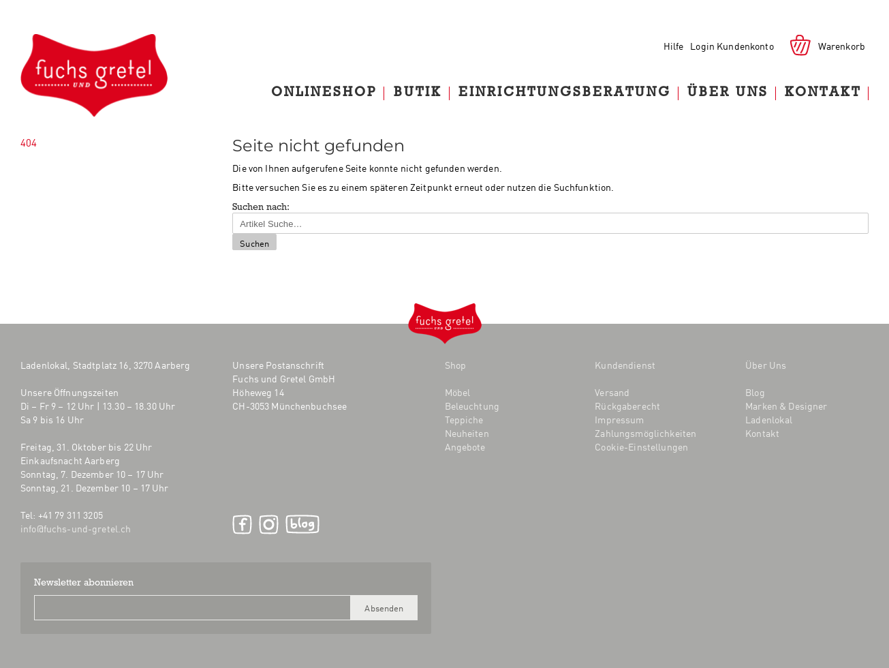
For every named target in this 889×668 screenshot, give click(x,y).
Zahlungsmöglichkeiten (645, 433)
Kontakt (823, 93)
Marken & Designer (786, 405)
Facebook (242, 524)
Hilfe (674, 45)
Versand (612, 392)
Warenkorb (841, 45)
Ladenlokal (768, 419)
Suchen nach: (261, 208)
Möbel (458, 392)
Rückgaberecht (627, 405)
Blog (302, 524)
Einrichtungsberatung (564, 93)
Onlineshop (324, 93)
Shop (456, 364)
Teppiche (464, 419)
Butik (418, 93)
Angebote (465, 446)
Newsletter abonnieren (84, 583)
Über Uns (727, 93)
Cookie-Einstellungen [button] (641, 446)
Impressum (619, 419)
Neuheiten (467, 433)
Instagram (269, 524)
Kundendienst (625, 364)
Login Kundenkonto (731, 45)
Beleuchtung (472, 405)
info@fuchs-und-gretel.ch (75, 528)
